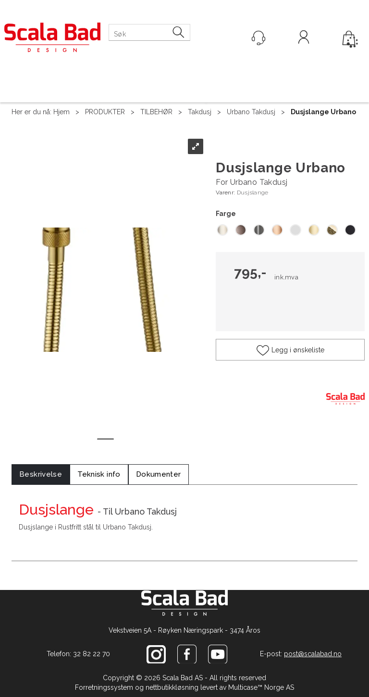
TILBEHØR (156, 112)
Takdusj (199, 112)
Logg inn (303, 38)
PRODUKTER (105, 112)
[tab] (41, 474)
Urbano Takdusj (251, 112)
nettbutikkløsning (172, 687)
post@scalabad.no (313, 654)
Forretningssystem (104, 687)
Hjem (61, 112)
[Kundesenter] (258, 37)
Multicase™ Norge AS (261, 687)
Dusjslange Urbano (323, 112)
